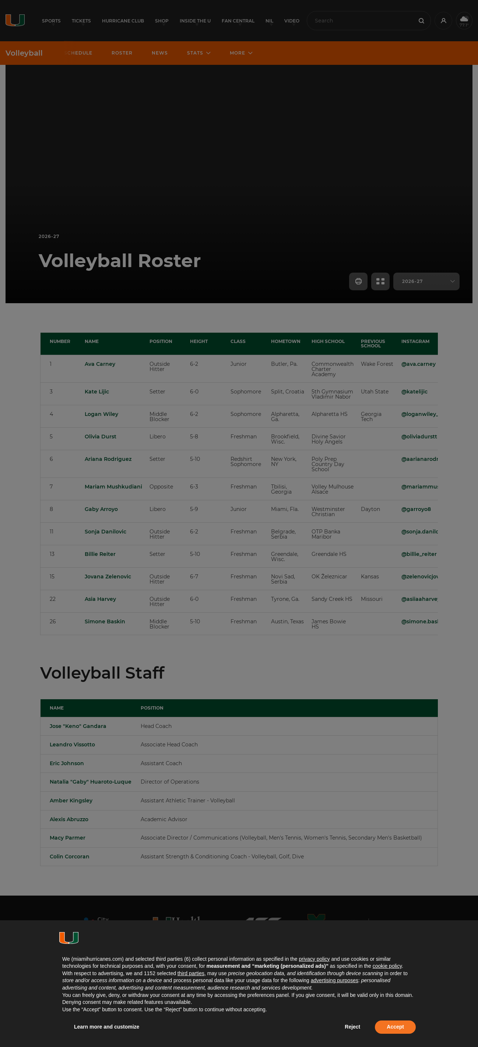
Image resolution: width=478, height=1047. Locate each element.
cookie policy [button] (387, 966)
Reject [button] (352, 1027)
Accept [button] (395, 1027)
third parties (191, 973)
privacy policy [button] (314, 959)
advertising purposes (334, 980)
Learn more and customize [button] (106, 1027)
